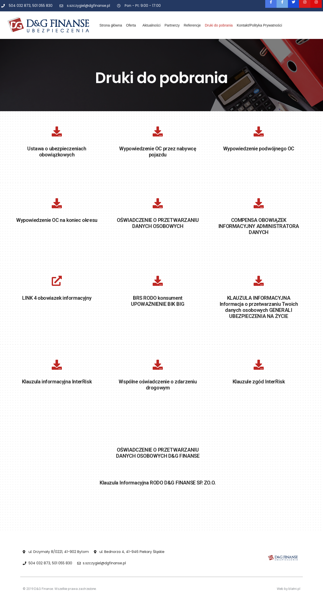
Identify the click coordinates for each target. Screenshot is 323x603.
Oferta (132, 25)
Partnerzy (172, 25)
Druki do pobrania (219, 25)
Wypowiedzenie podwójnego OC (258, 149)
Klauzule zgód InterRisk (259, 382)
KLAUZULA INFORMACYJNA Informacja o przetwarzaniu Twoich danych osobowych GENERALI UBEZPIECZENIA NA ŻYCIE (259, 307)
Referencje (192, 25)
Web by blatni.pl (288, 589)
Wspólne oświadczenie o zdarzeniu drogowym (158, 385)
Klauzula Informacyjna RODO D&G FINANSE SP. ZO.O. (158, 483)
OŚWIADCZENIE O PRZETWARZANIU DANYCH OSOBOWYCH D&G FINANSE (158, 453)
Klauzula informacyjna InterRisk (57, 382)
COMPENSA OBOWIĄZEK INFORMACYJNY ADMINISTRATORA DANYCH (258, 226)
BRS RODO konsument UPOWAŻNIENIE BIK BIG (157, 301)
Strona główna (110, 25)
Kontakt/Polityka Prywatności (259, 25)
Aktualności (151, 25)
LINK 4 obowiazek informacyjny (56, 298)
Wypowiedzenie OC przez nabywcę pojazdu (157, 152)
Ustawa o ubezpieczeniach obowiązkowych (56, 152)
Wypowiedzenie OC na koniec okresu (56, 220)
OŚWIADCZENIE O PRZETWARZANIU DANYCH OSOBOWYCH (158, 223)
